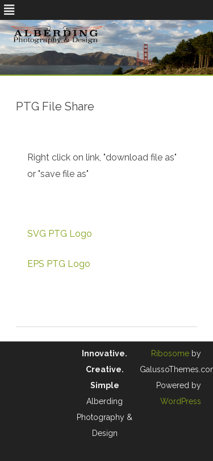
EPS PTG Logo (58, 263)
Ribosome (170, 353)
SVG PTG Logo (59, 233)
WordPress (180, 401)
